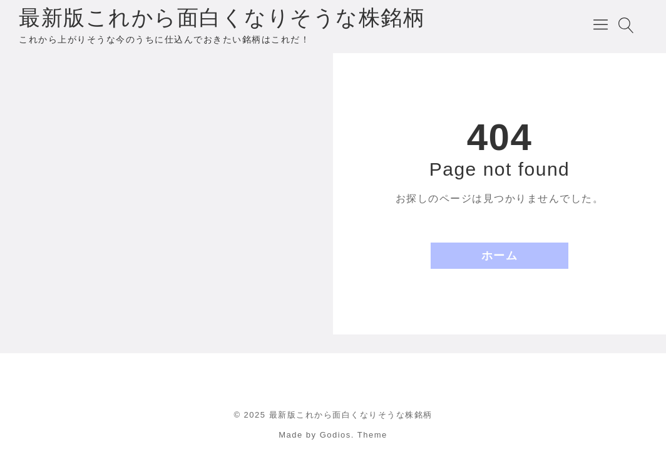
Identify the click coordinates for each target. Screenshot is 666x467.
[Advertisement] (166, 143)
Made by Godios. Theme (333, 434)
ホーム (499, 255)
